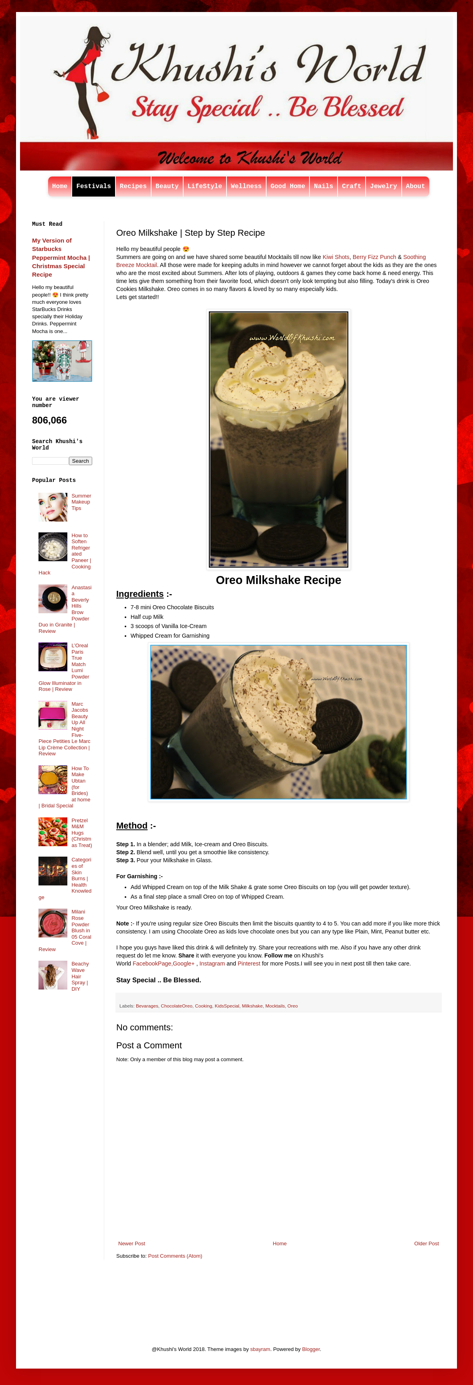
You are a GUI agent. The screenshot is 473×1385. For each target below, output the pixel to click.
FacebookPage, (153, 963)
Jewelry (383, 186)
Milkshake (252, 1005)
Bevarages (147, 1005)
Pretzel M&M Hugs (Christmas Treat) (81, 832)
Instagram (212, 963)
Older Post (426, 1243)
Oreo (292, 1005)
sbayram (260, 1349)
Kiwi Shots (336, 257)
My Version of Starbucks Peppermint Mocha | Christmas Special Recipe (61, 257)
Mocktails (275, 1005)
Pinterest (249, 963)
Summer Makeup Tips (81, 502)
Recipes (133, 186)
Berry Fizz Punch (375, 257)
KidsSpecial (227, 1005)
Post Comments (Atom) (175, 1256)
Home (59, 186)
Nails (323, 186)
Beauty (167, 186)
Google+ (183, 963)
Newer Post (131, 1243)
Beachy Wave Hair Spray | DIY (80, 976)
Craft (351, 186)
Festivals (93, 186)
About (415, 186)
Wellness (246, 186)
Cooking (203, 1005)
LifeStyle (205, 186)
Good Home (288, 186)
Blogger (311, 1349)
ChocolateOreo (176, 1005)
